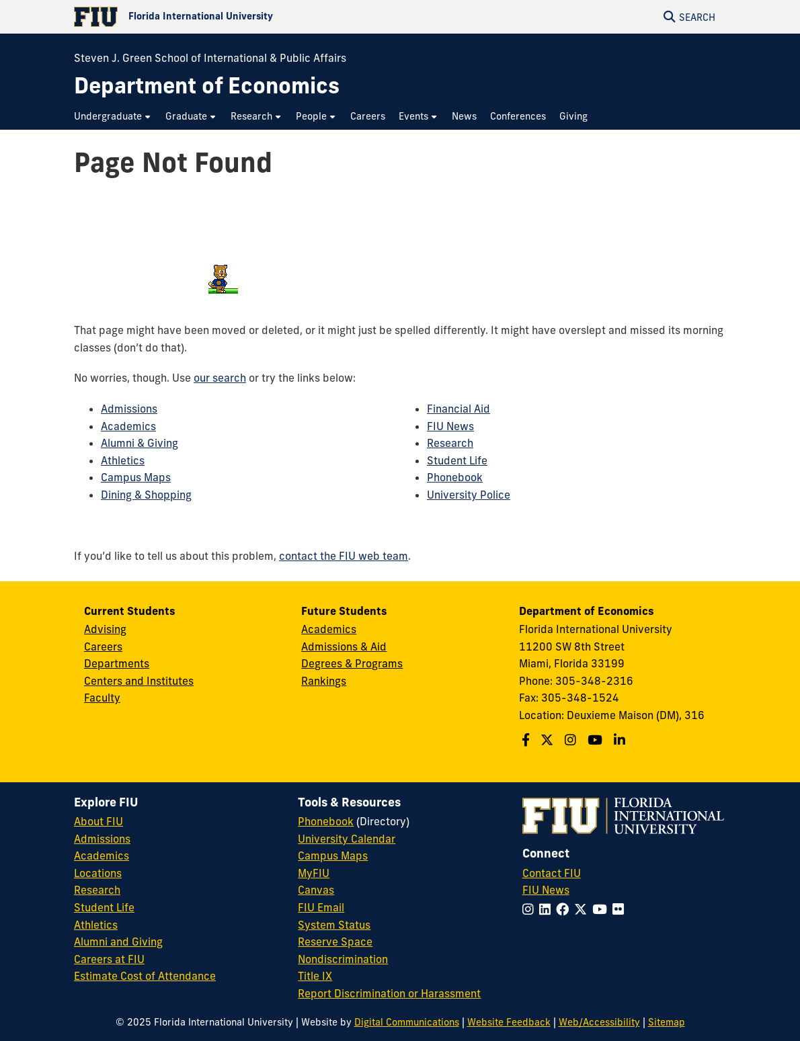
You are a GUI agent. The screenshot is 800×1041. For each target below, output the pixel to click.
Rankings (323, 681)
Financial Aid (458, 408)
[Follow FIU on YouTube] (602, 909)
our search (220, 377)
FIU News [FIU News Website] (545, 890)
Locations (98, 873)
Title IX (315, 976)
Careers (103, 646)
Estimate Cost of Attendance (145, 976)
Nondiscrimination (343, 959)
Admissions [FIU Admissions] (102, 838)
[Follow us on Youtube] (596, 740)
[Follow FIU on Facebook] (565, 909)
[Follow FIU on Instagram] (530, 909)
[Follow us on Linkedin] (621, 740)
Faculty (102, 697)
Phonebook (455, 477)
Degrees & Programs (352, 663)
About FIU (98, 821)
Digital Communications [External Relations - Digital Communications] (406, 1022)
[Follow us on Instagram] (572, 740)
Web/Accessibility (599, 1022)
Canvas (316, 890)
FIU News (450, 426)
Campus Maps (136, 477)
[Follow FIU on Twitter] (583, 909)
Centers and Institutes (139, 681)
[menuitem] (113, 116)
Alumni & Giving (139, 443)
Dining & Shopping (146, 494)
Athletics (123, 460)
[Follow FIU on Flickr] (620, 909)
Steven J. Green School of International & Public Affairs (210, 58)
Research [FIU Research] (97, 890)
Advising (105, 629)
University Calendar (346, 838)
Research (450, 443)
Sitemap (666, 1022)
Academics (128, 426)
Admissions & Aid (344, 646)
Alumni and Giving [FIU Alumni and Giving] (118, 941)
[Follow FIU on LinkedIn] (547, 909)
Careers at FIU (109, 959)
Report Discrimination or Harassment (389, 993)
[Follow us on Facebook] (527, 740)
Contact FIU (551, 873)
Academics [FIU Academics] (101, 855)
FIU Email (321, 907)
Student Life (457, 460)
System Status (334, 924)
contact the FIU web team (343, 556)
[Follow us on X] (548, 740)
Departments (116, 663)
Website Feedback (509, 1022)
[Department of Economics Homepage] (206, 86)
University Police (468, 494)
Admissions (129, 408)
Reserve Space (335, 941)
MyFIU (313, 873)
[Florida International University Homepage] (237, 17)
